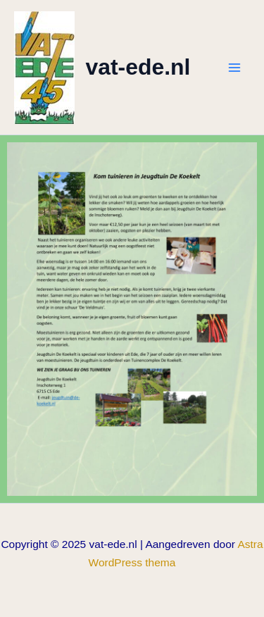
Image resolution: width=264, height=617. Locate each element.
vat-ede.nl (138, 67)
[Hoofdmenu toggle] (235, 67)
